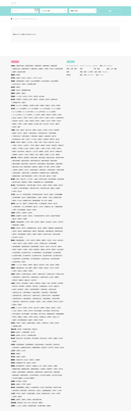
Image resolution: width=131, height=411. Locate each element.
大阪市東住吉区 (17, 298)
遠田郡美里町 (20, 81)
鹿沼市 (35, 99)
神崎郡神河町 (51, 314)
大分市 (53, 393)
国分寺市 (51, 142)
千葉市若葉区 (52, 133)
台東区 (37, 148)
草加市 (54, 121)
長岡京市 (15, 280)
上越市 (36, 179)
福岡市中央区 (48, 372)
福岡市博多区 (24, 375)
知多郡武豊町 (35, 246)
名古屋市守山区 (26, 252)
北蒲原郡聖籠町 (48, 182)
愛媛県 (13, 360)
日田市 (14, 396)
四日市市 (41, 265)
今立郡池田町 (43, 203)
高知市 (29, 363)
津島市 (60, 246)
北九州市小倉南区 (45, 375)
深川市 (52, 68)
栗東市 (35, 268)
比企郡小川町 (38, 124)
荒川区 (45, 142)
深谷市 (37, 121)
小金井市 (25, 145)
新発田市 (24, 182)
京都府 (13, 274)
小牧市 (14, 243)
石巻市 (27, 81)
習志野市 (56, 130)
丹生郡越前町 (22, 209)
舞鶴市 (21, 280)
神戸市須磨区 (38, 311)
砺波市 (53, 188)
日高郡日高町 (27, 329)
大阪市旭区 (44, 289)
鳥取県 (13, 332)
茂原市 (40, 139)
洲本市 (20, 311)
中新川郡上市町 (34, 188)
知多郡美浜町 (25, 246)
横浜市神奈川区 (35, 160)
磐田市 (40, 234)
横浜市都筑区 (51, 164)
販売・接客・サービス (101, 72)
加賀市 (51, 194)
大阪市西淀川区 (17, 295)
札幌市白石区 (16, 68)
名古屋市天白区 (57, 255)
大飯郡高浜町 (59, 206)
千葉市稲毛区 (32, 133)
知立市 (47, 246)
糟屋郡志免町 (25, 369)
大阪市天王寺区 (46, 295)
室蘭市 (41, 68)
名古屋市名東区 (55, 258)
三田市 (59, 308)
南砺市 (58, 188)
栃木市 (47, 99)
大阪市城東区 (27, 292)
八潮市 (25, 124)
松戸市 (20, 133)
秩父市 (59, 121)
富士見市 (46, 124)
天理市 (52, 323)
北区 (36, 154)
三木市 (14, 311)
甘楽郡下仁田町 (34, 105)
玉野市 (50, 338)
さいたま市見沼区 (45, 108)
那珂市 (36, 96)
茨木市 (18, 283)
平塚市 (54, 176)
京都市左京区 (51, 274)
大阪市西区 (45, 292)
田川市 (61, 369)
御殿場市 (51, 228)
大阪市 (26, 289)
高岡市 (50, 185)
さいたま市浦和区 (21, 108)
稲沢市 (33, 240)
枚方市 (61, 301)
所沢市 (21, 121)
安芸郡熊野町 (29, 344)
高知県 (13, 363)
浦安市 (22, 130)
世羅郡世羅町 (36, 347)
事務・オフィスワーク (106, 65)
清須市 (25, 243)
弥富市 (24, 262)
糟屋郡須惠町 (35, 369)
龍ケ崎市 (41, 96)
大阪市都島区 (56, 295)
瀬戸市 (20, 243)
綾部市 (18, 274)
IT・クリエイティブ (72, 65)
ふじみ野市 (37, 114)
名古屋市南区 (25, 258)
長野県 (13, 216)
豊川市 (48, 249)
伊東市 (18, 228)
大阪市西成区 (53, 292)
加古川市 (36, 308)
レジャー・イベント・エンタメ (89, 65)
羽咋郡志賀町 (27, 194)
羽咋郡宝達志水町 (37, 194)
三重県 (13, 265)
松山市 (26, 360)
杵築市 (24, 393)
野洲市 (31, 271)
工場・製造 (96, 68)
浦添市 (25, 406)
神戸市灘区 (34, 314)
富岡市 (58, 105)
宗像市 (55, 366)
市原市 (45, 130)
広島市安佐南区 (39, 344)
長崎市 (18, 384)
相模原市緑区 (16, 176)
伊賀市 (25, 265)
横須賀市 (26, 157)
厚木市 (53, 167)
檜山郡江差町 (22, 72)
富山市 (20, 191)
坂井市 (50, 203)
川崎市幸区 (42, 170)
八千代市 (33, 139)
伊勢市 (30, 265)
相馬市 (18, 93)
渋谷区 (20, 145)
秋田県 (13, 87)
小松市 (50, 197)
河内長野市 (25, 283)
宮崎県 (13, 399)
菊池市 (27, 387)
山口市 (24, 350)
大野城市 (42, 369)
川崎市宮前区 (34, 170)
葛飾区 (24, 142)
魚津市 (45, 185)
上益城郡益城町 (46, 390)
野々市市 (44, 200)
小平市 (32, 145)
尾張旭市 (36, 249)
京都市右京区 (41, 274)
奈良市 (57, 323)
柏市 (23, 139)
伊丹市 (30, 308)
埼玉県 (13, 108)
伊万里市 (18, 381)
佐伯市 (38, 393)
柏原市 (38, 301)
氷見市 (14, 191)
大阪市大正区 (27, 295)
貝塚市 (32, 283)
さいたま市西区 (17, 111)
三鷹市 (14, 145)
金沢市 (24, 197)
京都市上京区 (60, 274)
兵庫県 (13, 308)
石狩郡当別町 (59, 68)
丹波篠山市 (43, 317)
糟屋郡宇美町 (16, 369)
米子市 (33, 332)
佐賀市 (25, 381)
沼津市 (14, 231)
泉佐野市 (20, 289)
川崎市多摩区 (16, 173)
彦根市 (25, 271)
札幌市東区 (46, 65)
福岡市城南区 (22, 372)
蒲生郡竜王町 (20, 268)
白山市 (20, 200)
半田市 (31, 249)
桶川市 (49, 114)
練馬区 (58, 154)
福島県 (13, 93)
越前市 (25, 203)
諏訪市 (14, 219)
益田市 (18, 335)
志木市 (52, 118)
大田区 (43, 148)
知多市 (42, 246)
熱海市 (34, 234)
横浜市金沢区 (51, 157)
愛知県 (13, 240)
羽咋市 (46, 194)
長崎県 (13, 384)
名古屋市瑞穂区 (47, 252)
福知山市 (27, 280)
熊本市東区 (16, 390)
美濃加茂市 (16, 225)
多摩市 (32, 148)
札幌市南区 (54, 65)
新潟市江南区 (43, 179)
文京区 (26, 154)
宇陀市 (18, 323)
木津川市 (33, 280)
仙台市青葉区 (54, 81)
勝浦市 (14, 133)
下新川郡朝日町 (20, 185)
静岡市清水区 (59, 231)
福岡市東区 (57, 372)
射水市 (61, 185)
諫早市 (29, 384)
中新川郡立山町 (44, 188)
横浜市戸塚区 (60, 157)
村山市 (18, 90)
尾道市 (57, 347)
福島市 (24, 93)
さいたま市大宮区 (28, 111)
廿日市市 (50, 347)
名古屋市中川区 (36, 255)
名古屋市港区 (16, 252)
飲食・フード (100, 75)
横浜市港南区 (16, 160)
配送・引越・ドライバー (87, 75)
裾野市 (34, 231)
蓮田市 (57, 124)
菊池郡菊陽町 (20, 387)
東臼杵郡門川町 (37, 399)
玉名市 (42, 387)
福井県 (13, 203)
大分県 (13, 393)
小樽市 (46, 68)
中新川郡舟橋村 (23, 188)
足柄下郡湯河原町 (27, 176)
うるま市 (18, 406)
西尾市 (31, 243)
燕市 (17, 179)
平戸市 (24, 384)
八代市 (60, 390)
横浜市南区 (59, 164)
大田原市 (41, 99)
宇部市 (18, 350)
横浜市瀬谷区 (45, 160)
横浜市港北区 (25, 160)
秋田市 (18, 87)
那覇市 (49, 406)
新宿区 (43, 145)
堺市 (48, 283)
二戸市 (34, 78)
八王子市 (35, 151)
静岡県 (13, 228)
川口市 (48, 121)
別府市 (20, 396)
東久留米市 (21, 151)
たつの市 (18, 308)
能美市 (14, 200)
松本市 (47, 216)
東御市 (25, 219)
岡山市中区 (19, 338)
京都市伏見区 (44, 277)
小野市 (25, 311)
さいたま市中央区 (40, 111)
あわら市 (18, 203)
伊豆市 (24, 228)
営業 (81, 68)
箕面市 (14, 304)
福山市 (62, 347)
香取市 (34, 130)
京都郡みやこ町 (36, 366)
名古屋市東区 (16, 258)
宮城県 (13, 81)
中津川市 (60, 222)
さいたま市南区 (51, 111)
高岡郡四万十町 (20, 363)
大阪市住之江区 (17, 292)
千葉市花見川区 (42, 133)
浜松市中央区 (47, 234)
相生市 (36, 317)
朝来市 (49, 317)
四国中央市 (19, 360)
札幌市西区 (38, 65)
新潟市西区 (61, 179)
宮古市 (24, 78)
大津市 (14, 271)
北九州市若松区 (34, 375)
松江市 (24, 335)
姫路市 (30, 320)
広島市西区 (48, 344)
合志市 (38, 390)
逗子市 (26, 170)
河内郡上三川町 (27, 99)
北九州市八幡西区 (18, 378)
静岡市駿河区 (50, 231)
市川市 (51, 130)
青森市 (18, 75)
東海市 (20, 249)
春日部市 (15, 121)
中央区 (48, 148)
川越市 (43, 121)
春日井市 (60, 240)
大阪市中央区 (36, 295)
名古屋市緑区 (16, 262)
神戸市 (31, 311)
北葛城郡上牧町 (17, 326)
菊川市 (40, 228)
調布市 (14, 151)
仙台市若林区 (45, 81)
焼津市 (20, 231)
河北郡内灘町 (16, 197)
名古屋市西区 (57, 252)
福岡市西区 (30, 372)
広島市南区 (16, 347)
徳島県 (13, 353)
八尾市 (44, 301)
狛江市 (57, 142)
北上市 (40, 78)
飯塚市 (14, 372)
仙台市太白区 (16, 84)
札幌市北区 (34, 68)
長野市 (20, 219)
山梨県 (13, 212)
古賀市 (45, 366)
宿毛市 (34, 363)
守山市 (52, 268)
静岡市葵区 (41, 231)
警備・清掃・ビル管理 (86, 72)
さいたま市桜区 (56, 108)
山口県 (13, 350)
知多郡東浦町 (16, 246)
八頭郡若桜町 (25, 332)
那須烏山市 (54, 99)
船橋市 (41, 136)
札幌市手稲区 (20, 65)
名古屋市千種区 (17, 255)
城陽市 (57, 277)
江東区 (36, 142)
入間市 (20, 124)
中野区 (54, 148)
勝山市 (35, 206)
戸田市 (25, 118)
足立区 (26, 148)
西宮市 (14, 317)
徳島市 (18, 353)
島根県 (13, 335)
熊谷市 (20, 118)
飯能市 (31, 124)
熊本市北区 (31, 390)
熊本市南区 (23, 390)
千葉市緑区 (34, 136)
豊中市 (56, 301)
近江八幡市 (29, 268)
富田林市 (49, 301)
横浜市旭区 (34, 157)
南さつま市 (27, 402)
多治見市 (48, 222)
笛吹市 (30, 212)
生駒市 (38, 323)
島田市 (29, 234)
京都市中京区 (25, 277)
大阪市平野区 (56, 298)
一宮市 (27, 240)
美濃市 (22, 225)
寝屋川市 (56, 286)
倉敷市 (14, 341)
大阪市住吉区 (52, 289)
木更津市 (46, 139)
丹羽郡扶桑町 (52, 243)
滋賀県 (13, 268)
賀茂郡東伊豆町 (31, 228)
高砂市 (53, 308)
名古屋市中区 (27, 255)
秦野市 (21, 170)
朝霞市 (14, 124)
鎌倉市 (41, 167)
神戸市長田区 (16, 314)
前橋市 (47, 105)
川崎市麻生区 (35, 173)
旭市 (17, 130)
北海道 (13, 65)
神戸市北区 (42, 314)
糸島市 (50, 366)
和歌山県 (13, 329)
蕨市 (19, 127)
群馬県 (13, 105)
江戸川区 (29, 142)
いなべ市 (18, 265)
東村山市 (28, 151)
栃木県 (13, 99)
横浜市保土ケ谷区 (18, 167)
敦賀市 (29, 209)
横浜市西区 (54, 160)
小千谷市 (29, 179)
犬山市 (54, 240)
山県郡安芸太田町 (25, 347)
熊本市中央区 (57, 387)
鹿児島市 (20, 402)
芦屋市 (25, 308)
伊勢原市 (20, 157)
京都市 (34, 274)
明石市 (41, 320)
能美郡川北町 (58, 197)
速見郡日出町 (45, 393)
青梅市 (14, 148)
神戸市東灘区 (25, 314)
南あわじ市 (56, 317)
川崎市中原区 (25, 173)
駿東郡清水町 (59, 228)
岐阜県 (13, 222)
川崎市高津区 (51, 170)
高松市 (24, 356)
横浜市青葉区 (16, 164)
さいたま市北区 (17, 114)
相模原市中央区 (44, 173)
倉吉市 (18, 332)
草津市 (57, 268)
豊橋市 (43, 249)
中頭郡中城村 (41, 406)
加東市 (48, 308)
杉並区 (48, 145)
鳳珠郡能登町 (36, 200)
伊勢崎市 (25, 105)
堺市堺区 (53, 283)
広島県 (13, 344)
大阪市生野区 (36, 292)
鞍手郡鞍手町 (20, 366)
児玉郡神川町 (60, 118)
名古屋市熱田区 (35, 258)
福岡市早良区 (39, 372)
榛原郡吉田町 (27, 231)
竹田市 (58, 393)
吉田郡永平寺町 (32, 203)
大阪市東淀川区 (36, 298)
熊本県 (13, 387)
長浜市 (20, 271)
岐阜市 (37, 222)
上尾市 (26, 121)
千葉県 (13, 130)
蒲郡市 (44, 240)
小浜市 (41, 206)
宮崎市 (24, 399)
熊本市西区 (49, 387)
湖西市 (45, 228)
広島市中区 (56, 344)
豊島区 (32, 154)
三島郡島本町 (43, 286)
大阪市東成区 (27, 298)
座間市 (58, 167)
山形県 (13, 90)
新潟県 (13, 179)
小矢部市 (15, 188)
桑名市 (36, 265)
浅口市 (61, 338)
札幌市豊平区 (25, 68)
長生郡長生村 (16, 139)
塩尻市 (25, 216)
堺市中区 (15, 286)
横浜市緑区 (27, 167)
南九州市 (34, 402)
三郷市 (47, 118)
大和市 (35, 176)
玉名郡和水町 (35, 387)
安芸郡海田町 (20, 344)
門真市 (20, 304)
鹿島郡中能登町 (31, 197)
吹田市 (14, 289)
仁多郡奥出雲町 (31, 335)
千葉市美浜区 (25, 136)
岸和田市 (37, 283)
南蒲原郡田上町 (38, 182)
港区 (40, 142)
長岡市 (30, 182)
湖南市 (41, 268)
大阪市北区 (16, 301)
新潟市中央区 (16, 182)
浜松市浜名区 (56, 234)
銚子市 (54, 136)
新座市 (32, 121)
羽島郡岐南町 (20, 222)
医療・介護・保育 (72, 68)
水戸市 (30, 96)
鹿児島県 (13, 402)
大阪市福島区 (46, 298)
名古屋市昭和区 (36, 252)
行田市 (36, 118)
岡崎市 (38, 240)
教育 (68, 72)
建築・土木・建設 (112, 68)
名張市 (52, 265)
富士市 (21, 237)
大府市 (36, 243)
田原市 (14, 249)
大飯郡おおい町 (48, 206)
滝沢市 (29, 78)
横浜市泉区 (25, 164)
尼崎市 (14, 320)
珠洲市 (45, 197)
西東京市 (61, 145)
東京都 (13, 142)
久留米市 (28, 366)
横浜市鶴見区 (41, 164)
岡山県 (13, 338)
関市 (32, 222)
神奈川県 (13, 157)
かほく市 (18, 194)
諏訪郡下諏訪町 (55, 216)
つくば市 (18, 96)
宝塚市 (36, 320)
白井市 (28, 139)
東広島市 (44, 347)
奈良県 (13, 323)
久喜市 (60, 114)
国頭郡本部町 (32, 406)
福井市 (34, 209)
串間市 (29, 399)
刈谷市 (49, 240)
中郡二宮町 (42, 176)
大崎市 (24, 84)
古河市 (25, 96)
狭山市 (14, 118)
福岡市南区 (16, 375)
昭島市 (37, 145)
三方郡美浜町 (16, 206)
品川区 (47, 151)
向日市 (51, 277)
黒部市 (55, 185)
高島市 (46, 268)
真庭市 (55, 338)
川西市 (31, 317)
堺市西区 (60, 283)
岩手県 (13, 78)
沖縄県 (13, 406)
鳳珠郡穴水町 (27, 200)
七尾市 (40, 197)
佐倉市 (40, 130)
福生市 (21, 154)
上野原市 (24, 212)
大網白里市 (47, 136)
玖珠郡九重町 (31, 393)
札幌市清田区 (29, 65)
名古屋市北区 (45, 258)
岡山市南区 (35, 338)
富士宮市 (15, 237)
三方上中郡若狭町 (27, 206)
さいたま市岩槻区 (33, 108)
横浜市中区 (33, 164)
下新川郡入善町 (31, 185)
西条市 (32, 360)
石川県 (13, 194)
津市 (47, 265)
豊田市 (54, 249)
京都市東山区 (35, 277)
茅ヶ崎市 (46, 167)
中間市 (55, 369)
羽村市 (18, 142)
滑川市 (39, 185)
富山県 (13, 185)
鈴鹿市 (57, 265)
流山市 (57, 139)
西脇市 (20, 317)
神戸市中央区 (55, 311)
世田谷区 (54, 145)
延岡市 (18, 399)
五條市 (24, 323)
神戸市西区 (46, 311)
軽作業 (68, 75)
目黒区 (47, 154)
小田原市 (15, 170)
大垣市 (54, 222)
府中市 (52, 151)
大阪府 (13, 283)
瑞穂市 (42, 222)
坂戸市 (41, 118)
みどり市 (18, 105)
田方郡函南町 (22, 234)
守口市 (50, 286)
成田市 (25, 133)
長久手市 (53, 246)
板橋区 (41, 151)
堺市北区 (35, 286)
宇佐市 (18, 393)
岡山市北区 (43, 338)
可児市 (27, 222)
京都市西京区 (16, 277)
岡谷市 (30, 216)
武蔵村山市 (59, 151)
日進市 (25, 249)
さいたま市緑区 (27, 114)
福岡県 (13, 366)
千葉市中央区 (16, 136)
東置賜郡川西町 (26, 90)
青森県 (13, 75)
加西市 (42, 308)
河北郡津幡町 (59, 194)
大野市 (14, 209)
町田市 (59, 148)
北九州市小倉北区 (57, 375)
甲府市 (18, 212)
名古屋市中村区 (47, 255)
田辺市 (19, 329)
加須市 (54, 114)
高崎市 (42, 105)
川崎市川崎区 (60, 170)
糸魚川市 (23, 179)
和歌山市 (34, 329)
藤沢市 (49, 176)
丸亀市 (18, 356)
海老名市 (34, 167)
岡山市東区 (27, 338)
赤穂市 (25, 317)
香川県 (13, 356)
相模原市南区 (54, 173)
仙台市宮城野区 (35, 81)
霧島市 (41, 402)
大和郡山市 (45, 323)
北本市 (52, 124)
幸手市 (31, 118)
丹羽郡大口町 (43, 243)
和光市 (14, 127)
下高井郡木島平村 (39, 216)
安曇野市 (18, 216)
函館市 (14, 72)
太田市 (53, 105)
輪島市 (50, 200)
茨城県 (13, 96)
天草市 (54, 390)
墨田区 (41, 154)
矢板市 (24, 102)
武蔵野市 (15, 154)
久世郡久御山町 (26, 274)
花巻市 (18, 78)
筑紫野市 (49, 369)
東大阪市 (32, 301)
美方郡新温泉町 (22, 320)
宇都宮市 (18, 99)
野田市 (52, 139)
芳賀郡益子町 (16, 102)
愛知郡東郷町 (20, 240)
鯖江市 (55, 203)
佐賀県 (13, 381)
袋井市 (14, 234)
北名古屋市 (60, 249)
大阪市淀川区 (24, 301)
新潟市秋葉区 (52, 179)
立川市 (52, 154)
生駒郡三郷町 (31, 323)
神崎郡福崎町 (60, 314)
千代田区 (20, 148)
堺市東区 (21, 286)
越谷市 (43, 114)
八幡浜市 (37, 360)
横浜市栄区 (42, 157)
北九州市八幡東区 (29, 378)
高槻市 (44, 283)
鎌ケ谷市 (28, 130)
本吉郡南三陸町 (31, 84)
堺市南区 (28, 286)
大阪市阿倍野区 (34, 289)
